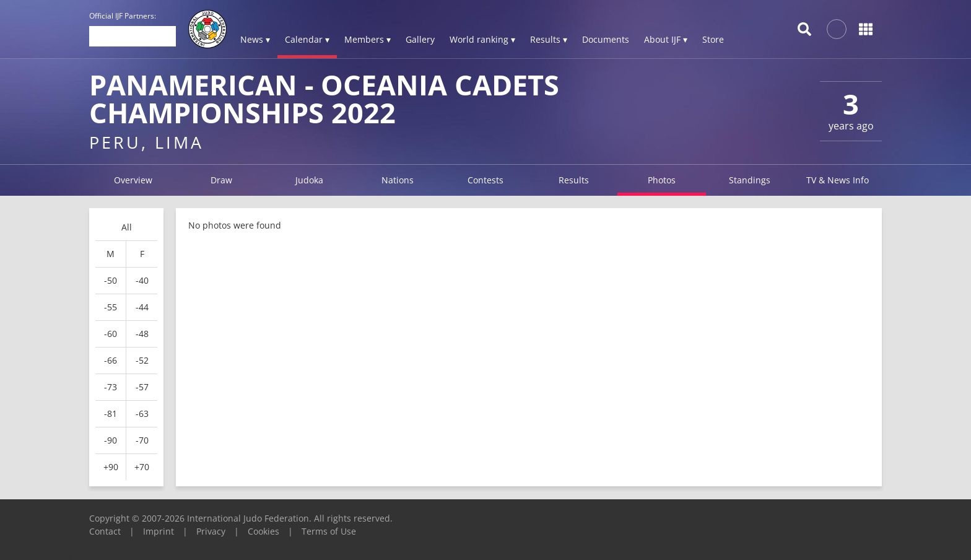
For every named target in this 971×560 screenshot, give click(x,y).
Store (713, 39)
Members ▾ (367, 39)
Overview (133, 180)
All (126, 227)
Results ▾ (548, 39)
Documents (605, 39)
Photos (662, 180)
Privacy (210, 531)
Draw (221, 180)
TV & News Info (837, 180)
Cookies (263, 531)
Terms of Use (329, 531)
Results (574, 180)
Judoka (309, 180)
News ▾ (255, 39)
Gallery (420, 39)
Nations (397, 180)
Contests (485, 180)
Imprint (158, 531)
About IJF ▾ (665, 39)
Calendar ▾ (307, 39)
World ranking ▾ (482, 39)
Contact (105, 531)
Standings (749, 180)
